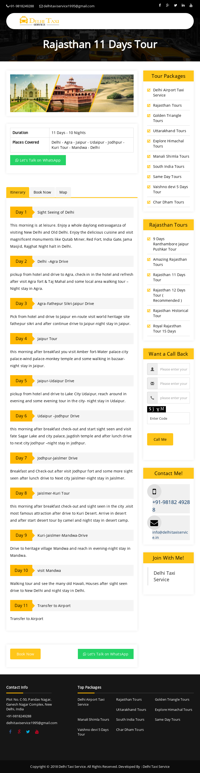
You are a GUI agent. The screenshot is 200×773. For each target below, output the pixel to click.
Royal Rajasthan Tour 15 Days (167, 328)
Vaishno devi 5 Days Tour (170, 189)
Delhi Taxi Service (165, 576)
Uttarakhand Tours (169, 130)
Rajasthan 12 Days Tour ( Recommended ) (169, 295)
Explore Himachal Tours (168, 143)
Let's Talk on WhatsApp (38, 160)
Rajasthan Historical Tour (171, 313)
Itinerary (17, 192)
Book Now (42, 192)
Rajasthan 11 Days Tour (169, 277)
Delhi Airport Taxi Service (168, 92)
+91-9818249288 (21, 6)
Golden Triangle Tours (167, 118)
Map (63, 192)
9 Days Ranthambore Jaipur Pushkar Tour (171, 244)
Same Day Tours (167, 176)
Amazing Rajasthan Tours (170, 262)
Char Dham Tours (168, 202)
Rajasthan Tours (167, 105)
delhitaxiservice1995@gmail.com (69, 6)
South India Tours (169, 166)
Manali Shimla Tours (171, 156)
